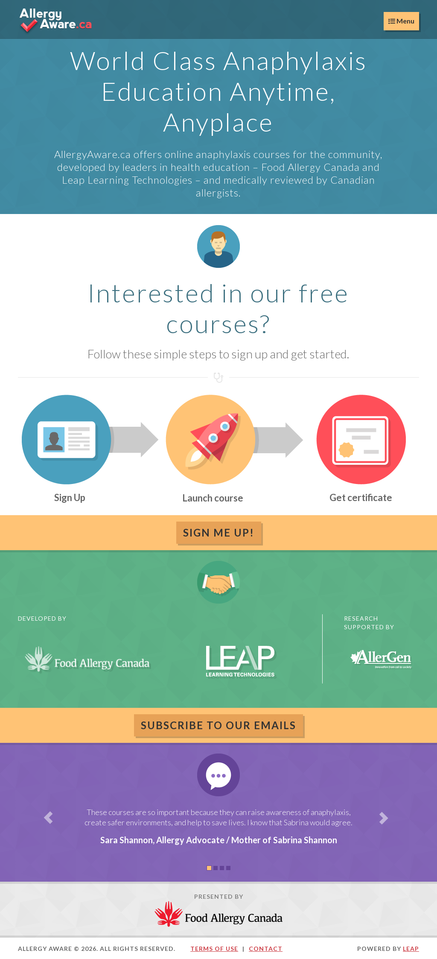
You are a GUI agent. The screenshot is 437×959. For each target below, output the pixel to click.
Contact (266, 948)
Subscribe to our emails (218, 725)
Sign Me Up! (218, 532)
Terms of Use (214, 948)
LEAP (411, 948)
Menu (401, 21)
